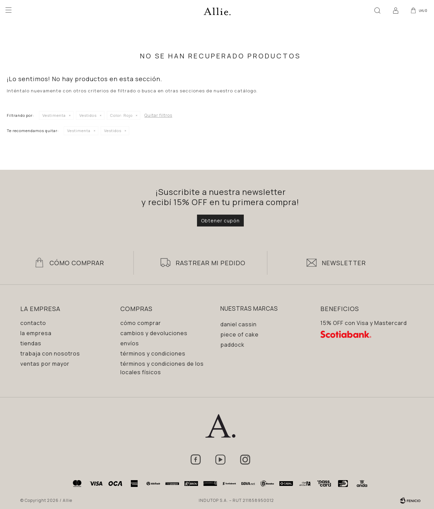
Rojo (121, 115)
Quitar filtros (158, 115)
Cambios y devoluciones (154, 333)
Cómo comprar (140, 323)
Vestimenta (54, 115)
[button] (376, 10)
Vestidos (88, 115)
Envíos (129, 343)
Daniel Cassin (238, 324)
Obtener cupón (220, 220)
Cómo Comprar (77, 263)
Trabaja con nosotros (50, 353)
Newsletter (344, 263)
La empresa (36, 333)
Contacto (33, 323)
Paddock (232, 344)
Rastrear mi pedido (210, 263)
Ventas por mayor (45, 363)
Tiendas (30, 343)
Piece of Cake (239, 334)
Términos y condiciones (152, 353)
